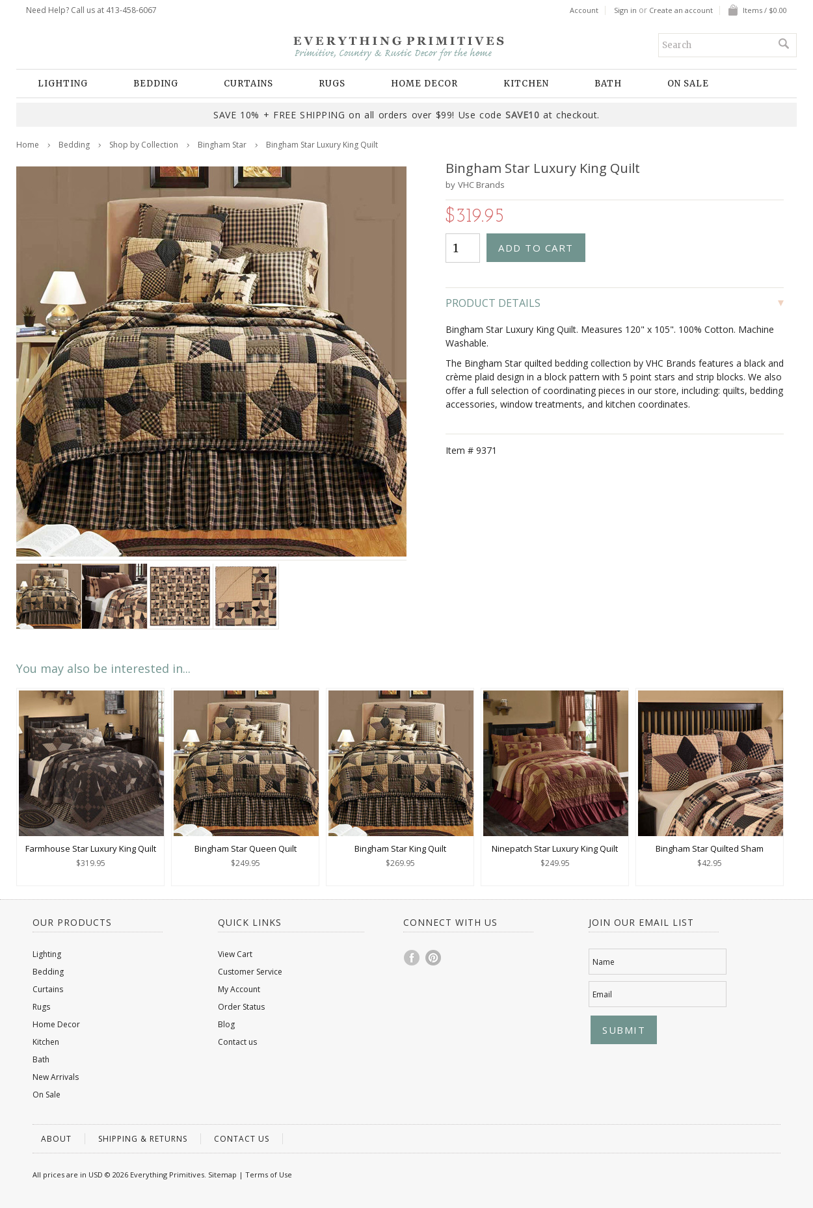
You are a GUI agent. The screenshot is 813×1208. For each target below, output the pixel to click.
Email (602, 994)
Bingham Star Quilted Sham (710, 848)
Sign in (625, 10)
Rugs (332, 83)
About (56, 1138)
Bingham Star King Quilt (400, 848)
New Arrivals (56, 1077)
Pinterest (434, 958)
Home (27, 144)
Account (584, 10)
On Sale (688, 83)
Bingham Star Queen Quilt (245, 848)
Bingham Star (222, 144)
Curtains (248, 83)
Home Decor (424, 83)
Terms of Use (268, 1174)
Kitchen (526, 83)
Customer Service (250, 971)
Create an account (681, 10)
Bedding (155, 83)
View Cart (235, 954)
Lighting (63, 83)
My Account (239, 989)
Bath (608, 83)
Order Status (241, 1006)
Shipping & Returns (142, 1138)
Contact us (237, 1041)
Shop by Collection (143, 144)
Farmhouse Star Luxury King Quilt (90, 848)
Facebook (412, 958)
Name (604, 961)
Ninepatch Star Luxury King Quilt (555, 848)
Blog (226, 1024)
